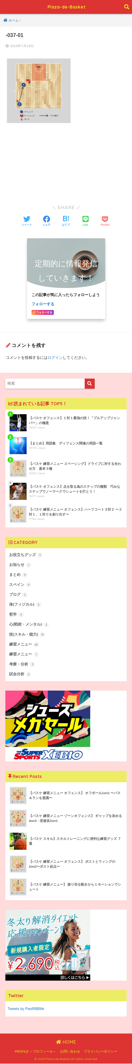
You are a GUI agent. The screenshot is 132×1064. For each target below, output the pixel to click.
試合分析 (20, 675)
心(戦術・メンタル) (29, 625)
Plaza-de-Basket (67, 7)
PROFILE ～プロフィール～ (35, 1052)
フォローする (42, 304)
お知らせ (20, 564)
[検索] (90, 383)
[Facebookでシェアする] (46, 221)
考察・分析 (22, 665)
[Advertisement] (66, 161)
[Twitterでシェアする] (26, 221)
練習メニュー (24, 645)
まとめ (18, 574)
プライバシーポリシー (100, 1052)
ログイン (55, 357)
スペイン (20, 584)
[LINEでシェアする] (85, 221)
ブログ (18, 595)
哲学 (16, 615)
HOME (66, 1042)
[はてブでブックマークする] (66, 221)
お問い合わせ (70, 1052)
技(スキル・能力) (27, 634)
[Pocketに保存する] (105, 221)
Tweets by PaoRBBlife (26, 1009)
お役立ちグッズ (26, 554)
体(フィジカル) (25, 604)
